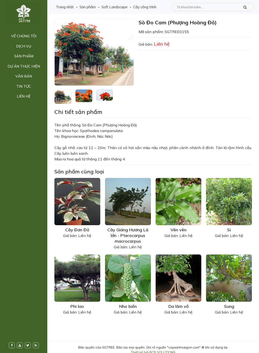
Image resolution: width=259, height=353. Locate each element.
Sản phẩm (23, 56)
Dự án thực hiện (24, 66)
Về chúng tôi (23, 36)
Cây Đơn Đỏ (77, 229)
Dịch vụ (23, 46)
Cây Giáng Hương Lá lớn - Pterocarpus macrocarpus (127, 235)
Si (229, 229)
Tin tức (23, 86)
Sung (229, 306)
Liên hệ (24, 96)
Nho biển (128, 306)
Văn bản (23, 76)
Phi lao (77, 306)
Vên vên (178, 229)
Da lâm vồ (178, 306)
